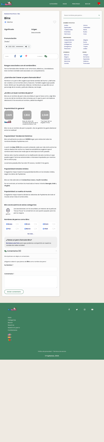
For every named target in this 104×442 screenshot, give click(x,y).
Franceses (86, 63)
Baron (28, 311)
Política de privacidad (45, 434)
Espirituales (67, 27)
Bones (10, 306)
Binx (19, 14)
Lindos (66, 25)
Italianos (86, 61)
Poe (9, 311)
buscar (87, 4)
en (10, 417)
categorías (53, 4)
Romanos (86, 57)
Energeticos (68, 46)
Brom (28, 306)
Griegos (85, 55)
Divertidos (67, 32)
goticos (8, 294)
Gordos (66, 63)
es (10, 419)
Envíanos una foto (13, 325)
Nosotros (11, 407)
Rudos (85, 32)
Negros (66, 57)
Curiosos (86, 44)
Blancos (66, 55)
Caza (85, 34)
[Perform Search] (99, 15)
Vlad (46, 311)
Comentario (9, 356)
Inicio (9, 400)
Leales (85, 49)
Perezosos (67, 49)
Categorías (12, 402)
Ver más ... (30, 316)
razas (65, 4)
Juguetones (68, 42)
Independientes (69, 40)
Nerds (85, 30)
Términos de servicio (59, 434)
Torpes (85, 46)
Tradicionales (68, 30)
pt (10, 422)
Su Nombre (8, 347)
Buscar (10, 405)
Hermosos (67, 34)
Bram (46, 306)
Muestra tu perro (14, 410)
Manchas (67, 61)
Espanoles (86, 59)
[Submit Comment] (14, 374)
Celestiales (86, 27)
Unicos (85, 25)
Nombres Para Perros (10, 14)
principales (76, 4)
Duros (85, 42)
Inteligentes (68, 44)
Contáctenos (12, 412)
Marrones (67, 59)
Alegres (85, 40)
